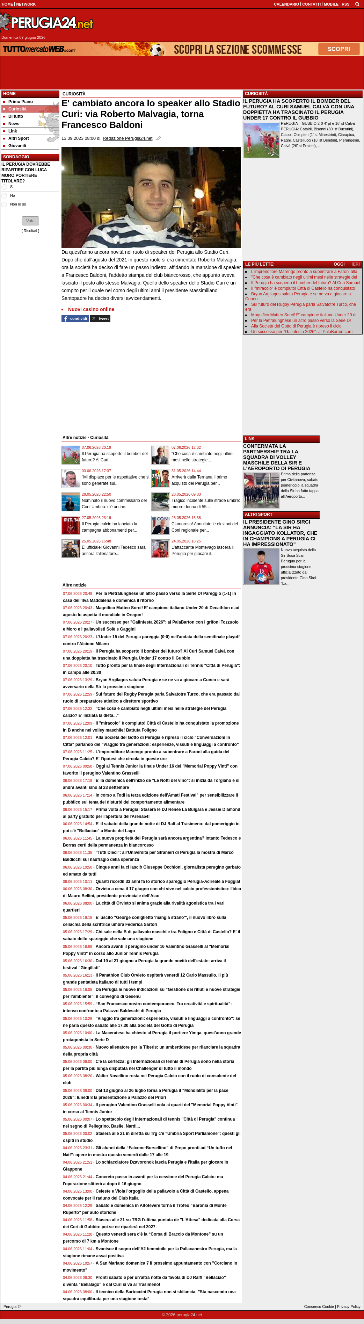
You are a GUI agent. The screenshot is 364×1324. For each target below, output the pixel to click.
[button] (30, 220)
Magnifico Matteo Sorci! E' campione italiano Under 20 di (303, 314)
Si (12, 187)
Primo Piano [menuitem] (18, 101)
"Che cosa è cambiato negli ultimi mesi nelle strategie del (304, 277)
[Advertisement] (231, 25)
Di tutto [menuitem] (13, 116)
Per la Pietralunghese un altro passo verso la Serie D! (301, 320)
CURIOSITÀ (256, 93)
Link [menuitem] (10, 131)
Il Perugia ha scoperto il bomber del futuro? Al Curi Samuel (305, 282)
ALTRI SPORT (258, 514)
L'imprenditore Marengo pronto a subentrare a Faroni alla (304, 271)
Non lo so (18, 204)
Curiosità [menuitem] (15, 109)
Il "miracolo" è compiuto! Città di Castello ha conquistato (303, 288)
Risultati (30, 231)
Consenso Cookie (319, 1306)
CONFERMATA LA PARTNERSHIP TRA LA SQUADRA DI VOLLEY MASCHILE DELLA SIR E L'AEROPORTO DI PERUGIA (277, 457)
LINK (250, 438)
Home (9, 93)
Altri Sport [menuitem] (16, 138)
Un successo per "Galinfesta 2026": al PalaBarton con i (302, 331)
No (12, 195)
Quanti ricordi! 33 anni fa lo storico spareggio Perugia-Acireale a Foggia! (168, 881)
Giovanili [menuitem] (14, 145)
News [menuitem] (11, 123)
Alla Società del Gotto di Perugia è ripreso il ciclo (296, 326)
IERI (356, 264)
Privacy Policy (349, 1306)
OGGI (339, 264)
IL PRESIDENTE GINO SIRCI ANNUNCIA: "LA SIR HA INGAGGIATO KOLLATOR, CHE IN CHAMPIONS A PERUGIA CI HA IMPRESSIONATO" (280, 533)
